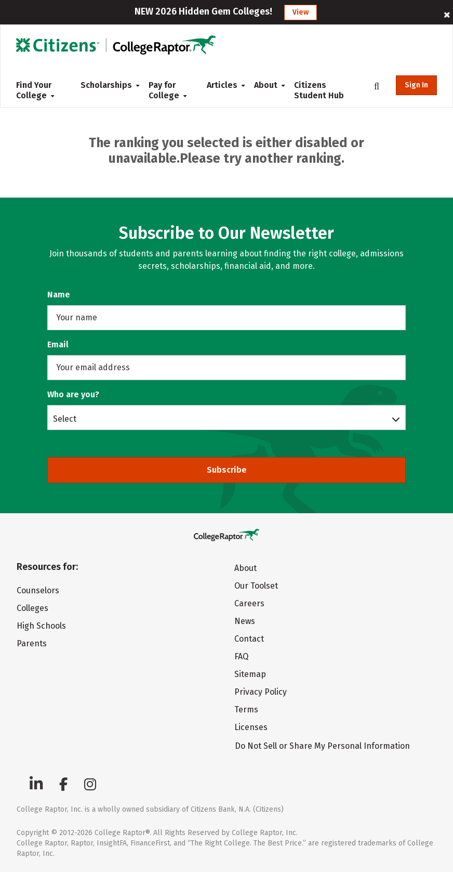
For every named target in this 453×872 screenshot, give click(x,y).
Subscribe (227, 470)
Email (58, 344)
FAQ (241, 656)
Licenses (251, 727)
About (265, 85)
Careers (249, 603)
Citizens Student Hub (319, 90)
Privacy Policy (260, 692)
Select (64, 418)
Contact (249, 639)
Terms (246, 709)
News (244, 621)
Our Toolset (256, 586)
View (300, 12)
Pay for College (167, 90)
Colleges (32, 608)
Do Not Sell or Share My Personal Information (322, 746)
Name (58, 295)
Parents (32, 643)
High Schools (41, 626)
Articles (222, 85)
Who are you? (73, 394)
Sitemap (250, 674)
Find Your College (35, 90)
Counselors (38, 590)
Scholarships (106, 85)
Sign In (416, 85)
